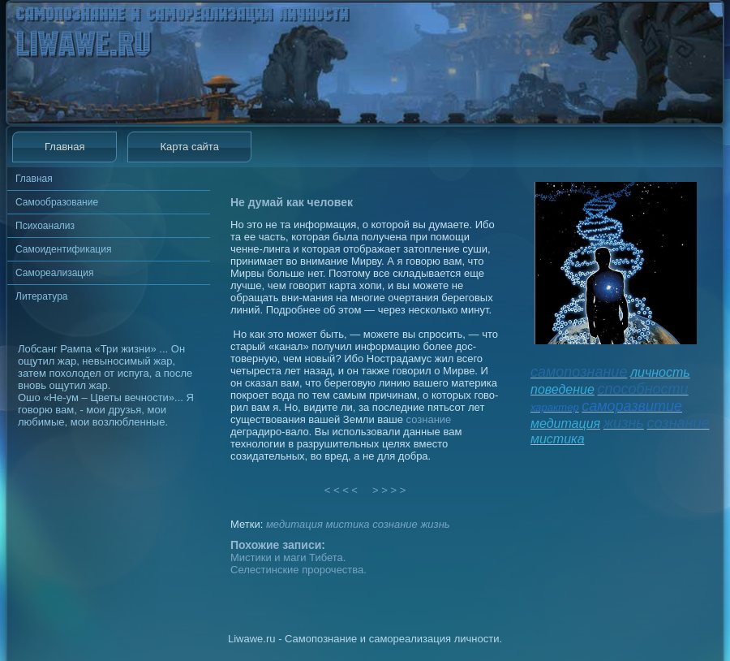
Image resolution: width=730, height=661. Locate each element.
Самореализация (54, 273)
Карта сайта (189, 146)
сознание (429, 419)
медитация (294, 524)
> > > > (389, 490)
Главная (64, 146)
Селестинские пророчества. (298, 570)
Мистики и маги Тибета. (288, 557)
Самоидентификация (63, 249)
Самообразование (56, 202)
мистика (347, 524)
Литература (41, 296)
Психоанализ (45, 225)
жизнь (434, 524)
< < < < (341, 490)
